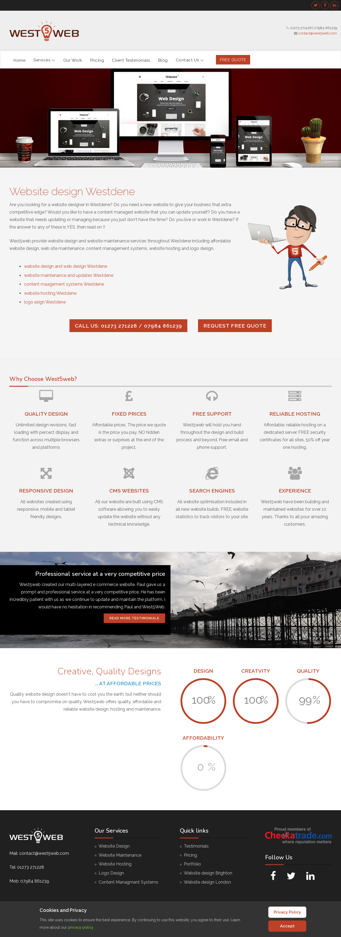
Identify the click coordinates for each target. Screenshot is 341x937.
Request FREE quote (234, 326)
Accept (287, 926)
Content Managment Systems (128, 882)
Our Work (72, 60)
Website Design (114, 846)
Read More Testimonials (134, 618)
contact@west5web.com (317, 33)
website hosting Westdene (50, 293)
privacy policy (81, 927)
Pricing (97, 60)
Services (44, 60)
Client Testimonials (131, 60)
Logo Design (111, 873)
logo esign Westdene (45, 302)
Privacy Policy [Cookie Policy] (287, 912)
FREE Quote (233, 59)
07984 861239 (325, 28)
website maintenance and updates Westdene (68, 275)
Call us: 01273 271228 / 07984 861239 (128, 326)
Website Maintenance (120, 855)
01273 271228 (301, 28)
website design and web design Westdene (65, 266)
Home (19, 60)
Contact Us (190, 60)
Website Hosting (115, 864)
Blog (163, 60)
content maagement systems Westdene (64, 284)
